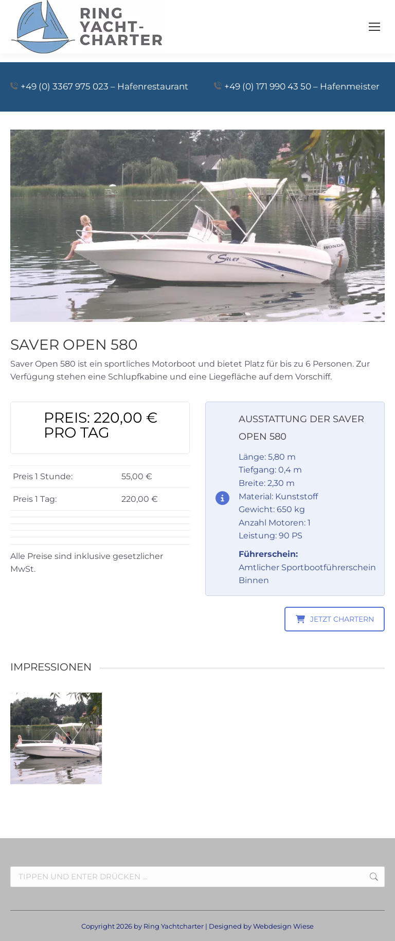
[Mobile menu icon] (374, 26)
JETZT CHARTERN (335, 619)
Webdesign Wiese (283, 926)
